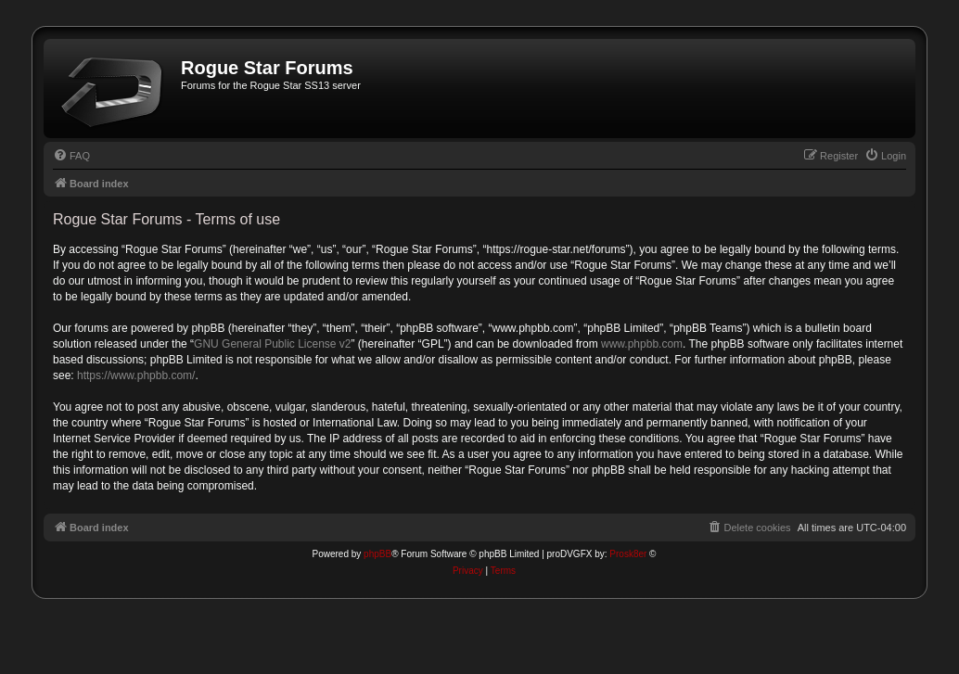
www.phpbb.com (642, 343)
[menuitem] (71, 156)
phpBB (377, 554)
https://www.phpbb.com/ (136, 375)
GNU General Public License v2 (272, 343)
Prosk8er (627, 554)
